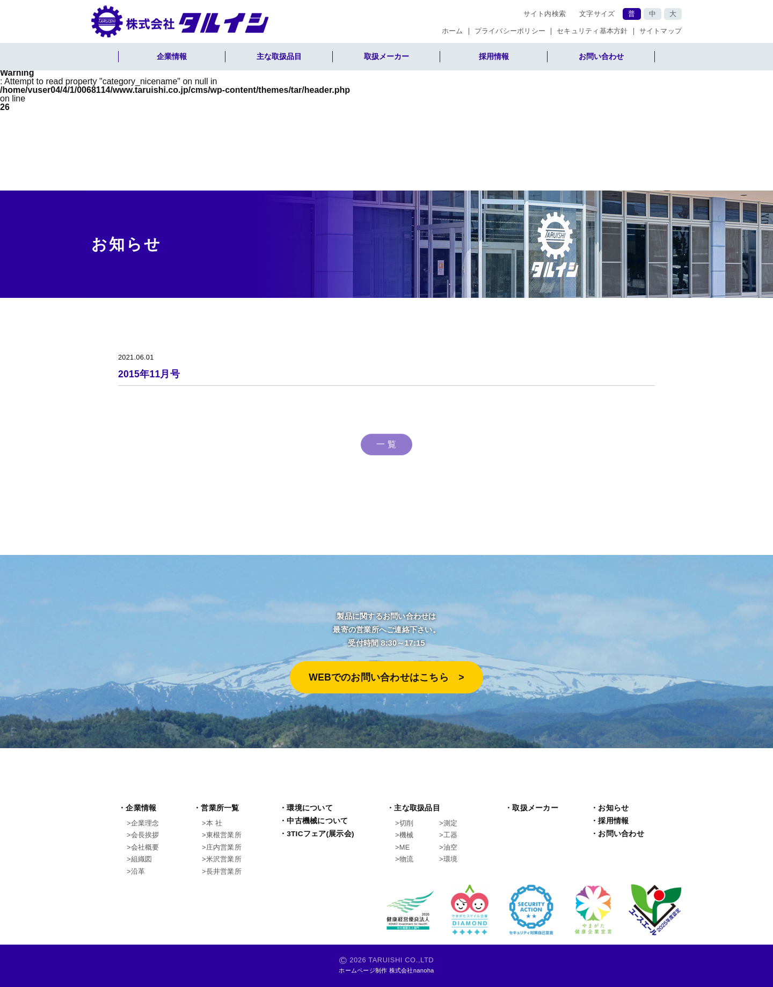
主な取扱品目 (279, 56)
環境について (310, 808)
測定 (450, 823)
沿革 (138, 871)
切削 (406, 823)
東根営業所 (224, 835)
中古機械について (317, 821)
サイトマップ (660, 31)
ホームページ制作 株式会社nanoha (386, 970)
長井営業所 (224, 871)
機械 (406, 835)
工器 (450, 835)
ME (404, 847)
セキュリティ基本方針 (592, 31)
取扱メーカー (386, 56)
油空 (450, 847)
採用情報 (494, 56)
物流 (406, 859)
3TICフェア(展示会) (320, 834)
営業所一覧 (220, 808)
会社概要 (145, 847)
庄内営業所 (224, 847)
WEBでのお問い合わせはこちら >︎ (386, 677)
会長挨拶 (145, 835)
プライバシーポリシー (510, 31)
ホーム (452, 31)
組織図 (141, 859)
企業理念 (145, 823)
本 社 (214, 823)
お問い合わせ (601, 56)
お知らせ (613, 808)
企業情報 (172, 56)
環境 (450, 859)
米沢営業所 (224, 859)
